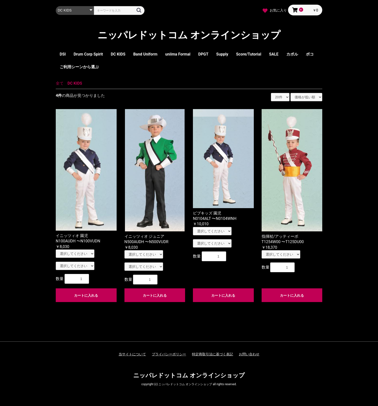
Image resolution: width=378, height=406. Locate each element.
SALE (273, 54)
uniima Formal (177, 54)
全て (60, 83)
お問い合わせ (249, 354)
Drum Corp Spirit (88, 54)
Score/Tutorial (248, 54)
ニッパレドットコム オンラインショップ (189, 35)
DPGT (203, 54)
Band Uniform (145, 54)
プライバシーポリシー (169, 354)
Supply (222, 54)
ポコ (310, 54)
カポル (292, 54)
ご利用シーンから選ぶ (79, 67)
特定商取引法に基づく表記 (212, 354)
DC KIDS (118, 54)
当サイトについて (132, 354)
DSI (63, 54)
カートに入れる (86, 295)
